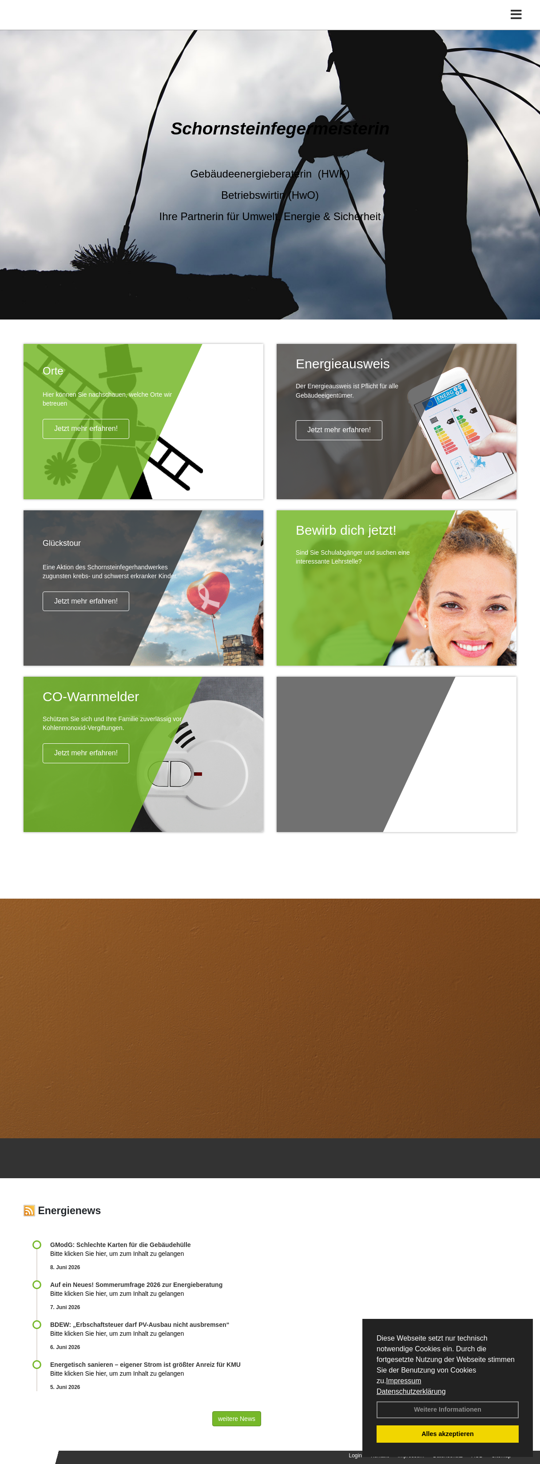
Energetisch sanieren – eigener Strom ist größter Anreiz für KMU (145, 1364)
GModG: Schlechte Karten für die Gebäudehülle (120, 1244)
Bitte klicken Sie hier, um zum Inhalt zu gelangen (117, 1253)
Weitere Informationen (447, 1409)
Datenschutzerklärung (411, 1391)
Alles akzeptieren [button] (447, 1433)
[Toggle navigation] (516, 25)
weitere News (236, 1418)
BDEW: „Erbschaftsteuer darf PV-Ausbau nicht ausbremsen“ (140, 1324)
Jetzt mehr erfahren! (86, 428)
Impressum (403, 1381)
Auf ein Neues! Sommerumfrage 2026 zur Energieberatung (136, 1284)
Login (355, 1455)
